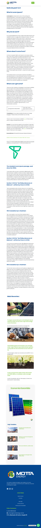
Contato (20, 498)
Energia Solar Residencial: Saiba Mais (25, 428)
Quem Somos (20, 496)
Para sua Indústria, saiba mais (26, 445)
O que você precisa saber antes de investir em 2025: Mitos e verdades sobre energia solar (19, 374)
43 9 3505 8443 (11, 511)
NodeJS (8, 137)
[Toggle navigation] (32, 3)
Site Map (20, 501)
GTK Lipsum (19, 137)
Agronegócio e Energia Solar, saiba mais (25, 455)
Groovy (28, 137)
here (25, 119)
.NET (25, 137)
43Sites (25, 525)
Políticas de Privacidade (20, 505)
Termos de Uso (20, 503)
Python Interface (13, 137)
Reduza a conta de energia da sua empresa (26, 437)
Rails (23, 137)
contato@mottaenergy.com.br (15, 513)
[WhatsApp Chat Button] (38, 525)
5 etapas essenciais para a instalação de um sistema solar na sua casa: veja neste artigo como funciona (20, 321)
